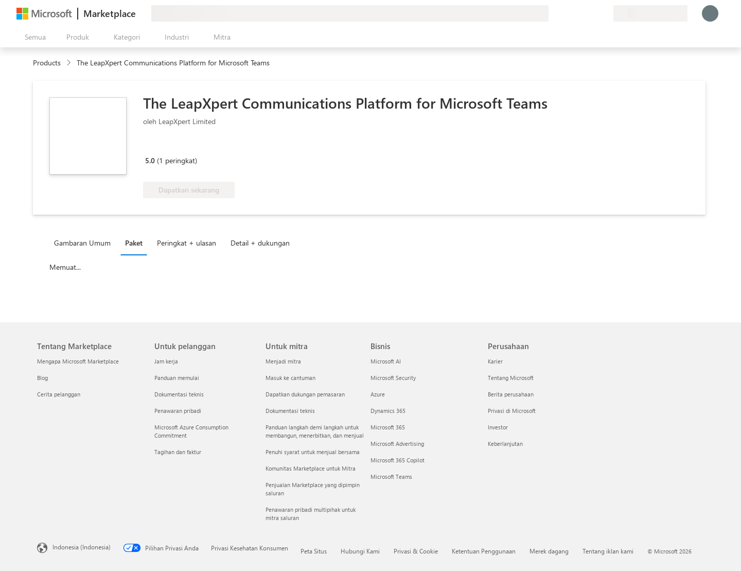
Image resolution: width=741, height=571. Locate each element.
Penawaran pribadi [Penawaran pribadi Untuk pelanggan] (177, 410)
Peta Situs (314, 551)
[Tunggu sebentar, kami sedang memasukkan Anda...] (710, 13)
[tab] (84, 242)
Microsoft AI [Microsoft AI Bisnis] (385, 361)
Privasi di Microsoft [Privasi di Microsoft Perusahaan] (512, 410)
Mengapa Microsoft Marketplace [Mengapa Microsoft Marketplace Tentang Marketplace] (78, 361)
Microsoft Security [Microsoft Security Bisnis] (393, 378)
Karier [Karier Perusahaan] (495, 361)
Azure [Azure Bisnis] (377, 394)
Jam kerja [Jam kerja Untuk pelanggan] (166, 361)
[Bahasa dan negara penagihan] (650, 13)
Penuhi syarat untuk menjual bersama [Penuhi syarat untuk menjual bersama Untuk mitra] (313, 452)
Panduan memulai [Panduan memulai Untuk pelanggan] (176, 378)
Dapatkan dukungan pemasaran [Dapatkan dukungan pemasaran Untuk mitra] (305, 394)
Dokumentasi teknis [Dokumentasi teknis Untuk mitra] (290, 410)
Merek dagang (549, 551)
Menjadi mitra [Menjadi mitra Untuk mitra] (283, 361)
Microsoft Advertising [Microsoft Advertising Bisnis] (397, 443)
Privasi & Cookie (416, 551)
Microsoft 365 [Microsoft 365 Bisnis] (387, 427)
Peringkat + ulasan (186, 243)
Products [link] (47, 62)
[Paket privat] (605, 13)
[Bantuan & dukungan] (580, 13)
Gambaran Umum (82, 243)
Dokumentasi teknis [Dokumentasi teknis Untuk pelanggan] (179, 394)
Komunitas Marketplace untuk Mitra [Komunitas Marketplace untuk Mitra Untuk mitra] (311, 468)
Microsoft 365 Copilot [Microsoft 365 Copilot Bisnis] (397, 460)
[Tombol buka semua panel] (33, 37)
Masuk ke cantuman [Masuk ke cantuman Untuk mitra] (290, 378)
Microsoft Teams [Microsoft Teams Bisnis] (391, 476)
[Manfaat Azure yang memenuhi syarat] (184, 146)
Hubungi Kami (360, 551)
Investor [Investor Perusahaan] (498, 427)
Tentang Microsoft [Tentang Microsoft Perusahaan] (511, 378)
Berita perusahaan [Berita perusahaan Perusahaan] (511, 394)
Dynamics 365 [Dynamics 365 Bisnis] (387, 410)
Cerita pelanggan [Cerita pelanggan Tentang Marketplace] (58, 394)
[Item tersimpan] (593, 13)
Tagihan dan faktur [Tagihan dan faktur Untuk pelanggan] (177, 452)
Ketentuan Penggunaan (484, 551)
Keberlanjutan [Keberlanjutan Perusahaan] (505, 443)
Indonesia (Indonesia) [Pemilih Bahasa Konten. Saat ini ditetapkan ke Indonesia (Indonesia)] (81, 547)
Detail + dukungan (260, 243)
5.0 (150, 160)
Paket (134, 243)
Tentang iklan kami (608, 551)
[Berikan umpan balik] (568, 13)
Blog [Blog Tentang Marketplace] (42, 378)
